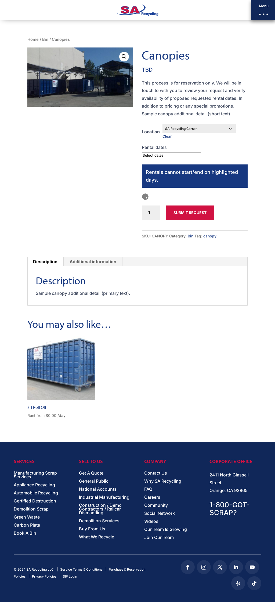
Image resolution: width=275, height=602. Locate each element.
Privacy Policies (44, 576)
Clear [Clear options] (167, 136)
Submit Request (190, 212)
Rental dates (154, 147)
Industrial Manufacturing (104, 497)
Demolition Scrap (31, 509)
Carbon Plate (27, 525)
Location (151, 131)
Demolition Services (99, 521)
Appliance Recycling (34, 485)
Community (156, 505)
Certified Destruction (35, 501)
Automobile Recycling (36, 493)
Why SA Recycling (162, 481)
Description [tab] (45, 261)
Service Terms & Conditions (81, 569)
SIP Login (70, 576)
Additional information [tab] (93, 261)
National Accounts (98, 489)
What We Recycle (96, 537)
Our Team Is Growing (165, 529)
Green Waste (27, 517)
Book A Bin (25, 533)
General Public (93, 481)
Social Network (159, 513)
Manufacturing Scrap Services (35, 475)
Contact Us (155, 473)
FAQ (148, 489)
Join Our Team (159, 537)
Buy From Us (92, 529)
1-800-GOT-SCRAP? (229, 509)
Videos (151, 521)
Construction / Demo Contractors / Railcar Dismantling (100, 509)
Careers (152, 497)
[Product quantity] (151, 212)
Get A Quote (91, 473)
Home (33, 39)
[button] (263, 10)
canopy (209, 236)
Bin (45, 39)
